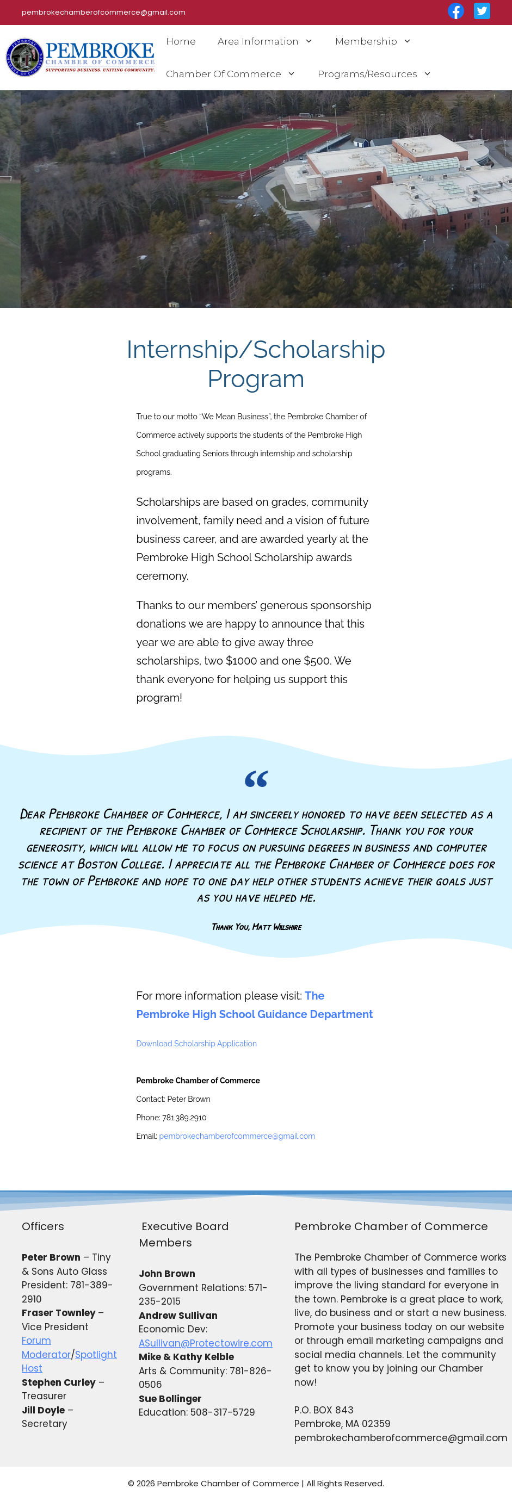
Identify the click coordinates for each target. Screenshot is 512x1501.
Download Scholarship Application (197, 1043)
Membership (379, 41)
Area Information (271, 41)
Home (181, 41)
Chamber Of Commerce (236, 74)
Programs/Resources (380, 74)
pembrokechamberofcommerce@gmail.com (237, 1136)
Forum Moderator (46, 1347)
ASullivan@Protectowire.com (206, 1343)
